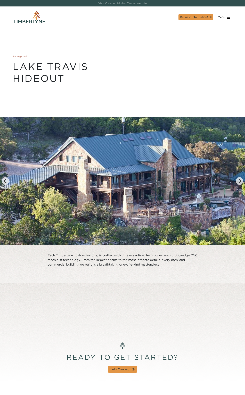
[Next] (239, 181)
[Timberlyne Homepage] (30, 17)
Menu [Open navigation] (224, 17)
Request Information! (194, 17)
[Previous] (5, 181)
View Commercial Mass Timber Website (122, 3)
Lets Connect (120, 369)
